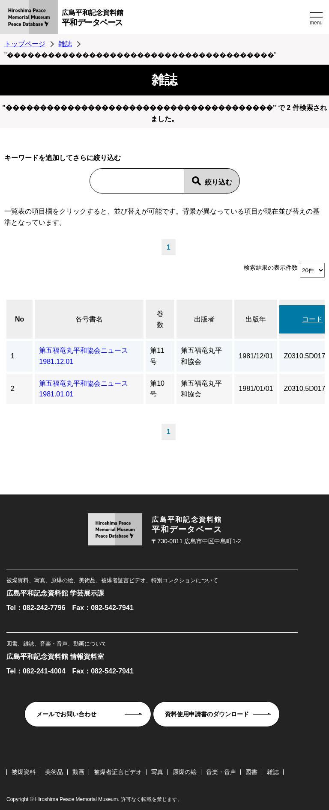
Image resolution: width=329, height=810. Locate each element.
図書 (251, 771)
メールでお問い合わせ (66, 714)
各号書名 (89, 319)
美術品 (54, 771)
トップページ (24, 44)
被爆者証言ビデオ (118, 771)
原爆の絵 (185, 771)
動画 (78, 771)
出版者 (204, 319)
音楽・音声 (221, 771)
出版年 (255, 319)
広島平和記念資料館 (185, 19)
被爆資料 (24, 771)
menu (316, 23)
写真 (157, 771)
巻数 (160, 319)
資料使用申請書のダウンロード (207, 714)
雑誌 (65, 44)
